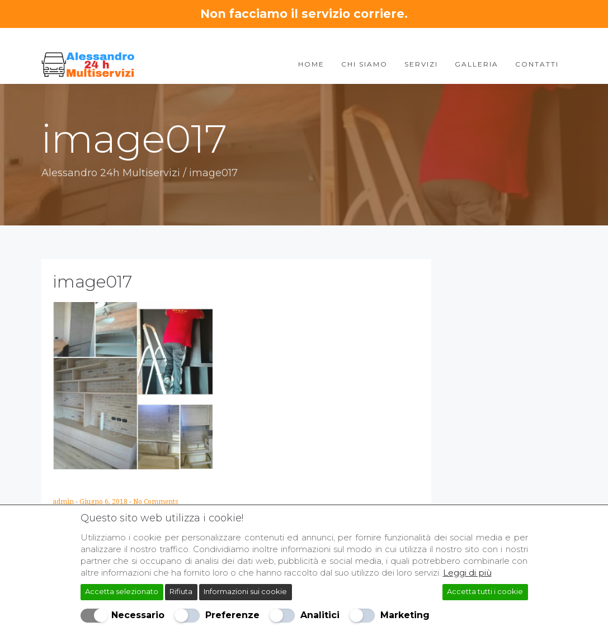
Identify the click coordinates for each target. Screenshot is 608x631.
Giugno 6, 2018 (104, 502)
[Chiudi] (523, 515)
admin (64, 502)
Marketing (405, 615)
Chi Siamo (364, 64)
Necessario (137, 615)
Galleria (476, 64)
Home (311, 64)
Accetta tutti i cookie (485, 591)
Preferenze (232, 615)
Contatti (537, 64)
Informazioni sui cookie (245, 591)
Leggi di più (467, 572)
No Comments (155, 502)
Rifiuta (180, 591)
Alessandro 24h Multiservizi (110, 173)
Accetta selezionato (121, 591)
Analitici (320, 615)
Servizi (421, 64)
